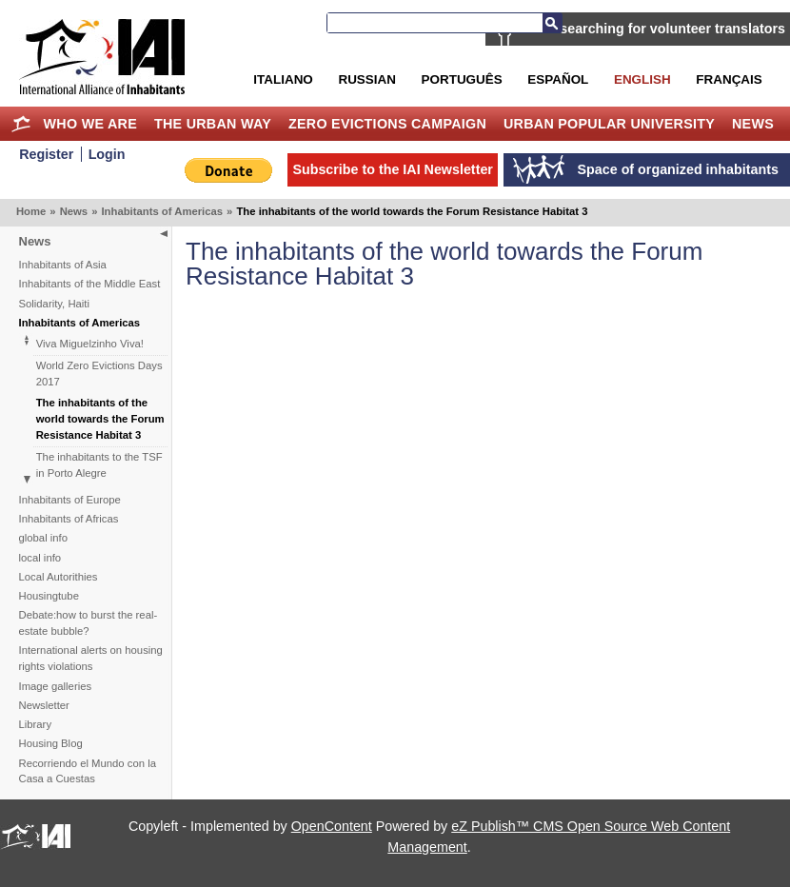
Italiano (282, 79)
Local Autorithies (58, 576)
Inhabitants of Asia (63, 264)
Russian (366, 79)
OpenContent (331, 826)
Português (462, 79)
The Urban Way (212, 123)
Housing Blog (51, 743)
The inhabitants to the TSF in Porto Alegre (99, 465)
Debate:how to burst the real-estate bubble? (88, 623)
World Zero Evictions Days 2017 (99, 373)
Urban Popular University (609, 123)
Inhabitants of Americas (162, 211)
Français (728, 79)
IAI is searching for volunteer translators (654, 28)
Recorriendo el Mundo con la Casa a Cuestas (87, 771)
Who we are (90, 123)
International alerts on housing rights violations (91, 658)
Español (557, 79)
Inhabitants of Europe (70, 499)
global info (44, 537)
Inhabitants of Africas (69, 518)
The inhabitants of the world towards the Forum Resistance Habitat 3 (100, 419)
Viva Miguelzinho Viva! (90, 343)
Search (552, 22)
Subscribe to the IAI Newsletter (392, 169)
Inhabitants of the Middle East (90, 283)
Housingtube (49, 595)
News (753, 123)
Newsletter (44, 705)
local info (40, 557)
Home (21, 124)
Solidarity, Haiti (54, 303)
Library (35, 724)
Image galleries (55, 686)
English (642, 79)
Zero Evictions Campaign (387, 123)
